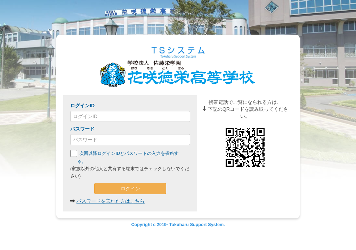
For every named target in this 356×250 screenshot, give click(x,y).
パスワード (82, 129)
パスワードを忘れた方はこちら (110, 201)
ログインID (82, 105)
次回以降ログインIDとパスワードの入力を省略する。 (124, 157)
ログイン (130, 188)
